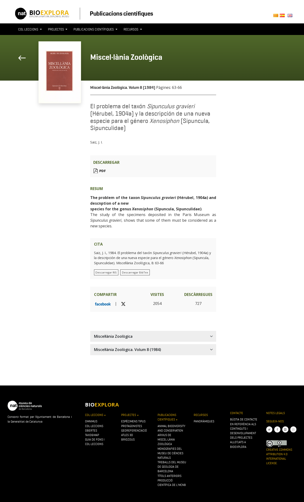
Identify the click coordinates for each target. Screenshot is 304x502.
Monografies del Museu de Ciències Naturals (170, 453)
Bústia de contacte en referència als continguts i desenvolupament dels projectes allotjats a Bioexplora (243, 433)
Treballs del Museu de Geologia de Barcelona (172, 466)
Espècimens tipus (133, 421)
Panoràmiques (204, 421)
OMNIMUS (91, 421)
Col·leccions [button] (28, 29)
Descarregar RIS (106, 272)
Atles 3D (127, 435)
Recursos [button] (131, 29)
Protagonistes (131, 426)
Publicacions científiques (121, 13)
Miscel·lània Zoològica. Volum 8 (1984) (122, 87)
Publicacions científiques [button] (94, 29)
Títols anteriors (169, 476)
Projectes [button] (56, 29)
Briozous (128, 439)
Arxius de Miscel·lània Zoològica (166, 439)
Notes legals (275, 413)
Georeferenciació (134, 430)
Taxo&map (92, 435)
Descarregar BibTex (135, 272)
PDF (102, 171)
